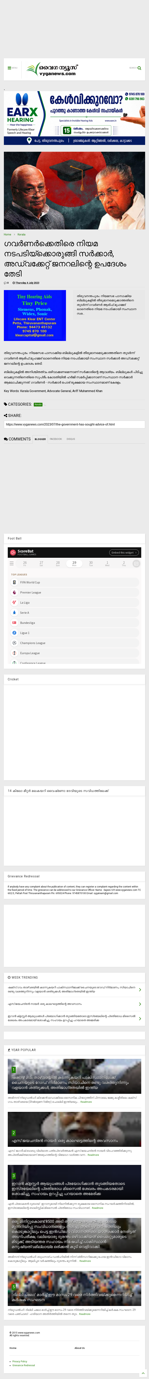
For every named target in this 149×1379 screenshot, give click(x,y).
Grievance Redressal (23, 1365)
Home (7, 234)
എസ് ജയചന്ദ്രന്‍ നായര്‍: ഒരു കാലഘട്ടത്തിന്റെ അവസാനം (65, 1140)
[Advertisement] (74, 31)
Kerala (21, 234)
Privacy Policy (19, 1361)
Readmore (86, 1102)
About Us (79, 1348)
